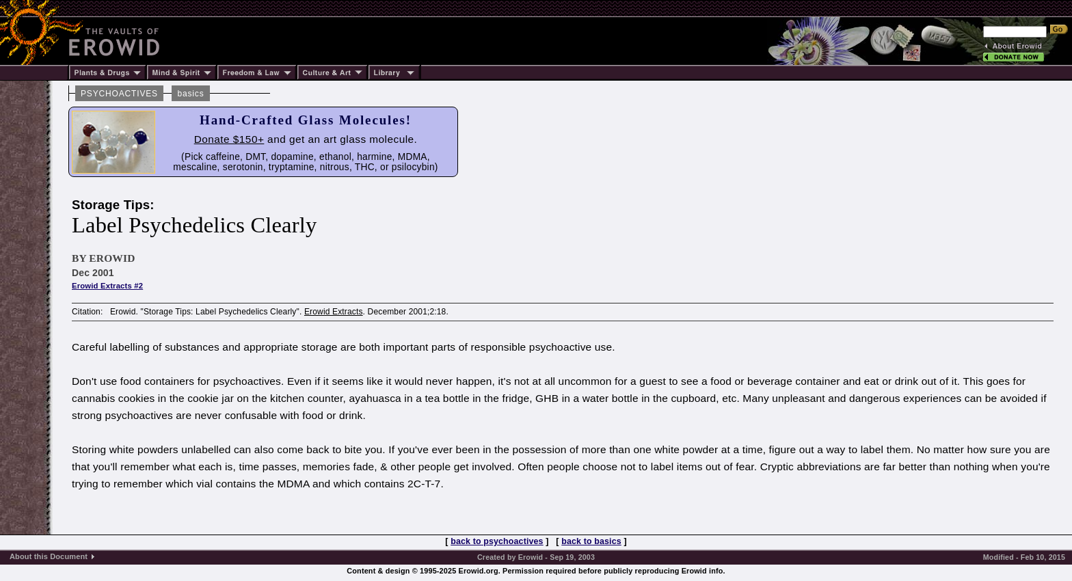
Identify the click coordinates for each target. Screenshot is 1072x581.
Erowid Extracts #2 (107, 286)
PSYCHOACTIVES (119, 93)
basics (190, 93)
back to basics (591, 541)
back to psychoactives (497, 541)
